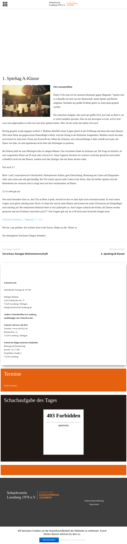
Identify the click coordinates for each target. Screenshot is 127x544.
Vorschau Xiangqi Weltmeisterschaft (25, 253)
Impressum (94, 504)
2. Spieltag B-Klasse (113, 253)
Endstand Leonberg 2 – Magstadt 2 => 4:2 (22, 219)
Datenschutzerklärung (94, 500)
